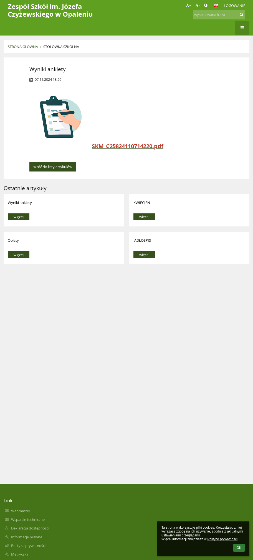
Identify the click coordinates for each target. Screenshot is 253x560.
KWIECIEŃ (141, 202)
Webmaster (20, 510)
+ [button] (188, 5)
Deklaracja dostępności (30, 528)
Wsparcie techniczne (28, 519)
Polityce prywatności (222, 539)
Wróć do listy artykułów (52, 166)
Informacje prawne (26, 536)
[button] (216, 5)
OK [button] (239, 548)
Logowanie (234, 5)
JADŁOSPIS (142, 240)
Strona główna (23, 46)
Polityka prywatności (28, 545)
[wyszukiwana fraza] (219, 15)
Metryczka (19, 554)
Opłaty (13, 240)
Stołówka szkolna (61, 46)
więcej (19, 216)
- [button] (197, 5)
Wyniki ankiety (20, 202)
